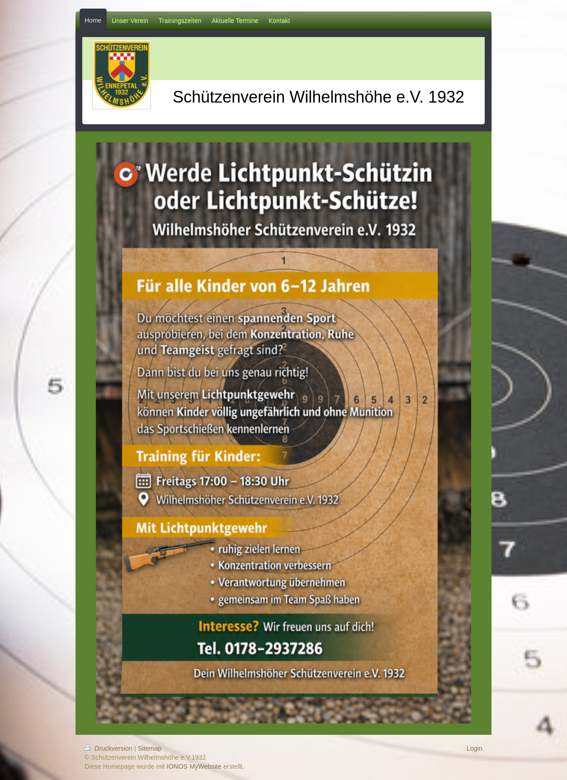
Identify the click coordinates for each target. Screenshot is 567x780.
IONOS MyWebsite (194, 766)
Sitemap (150, 748)
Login (474, 748)
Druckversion (109, 748)
